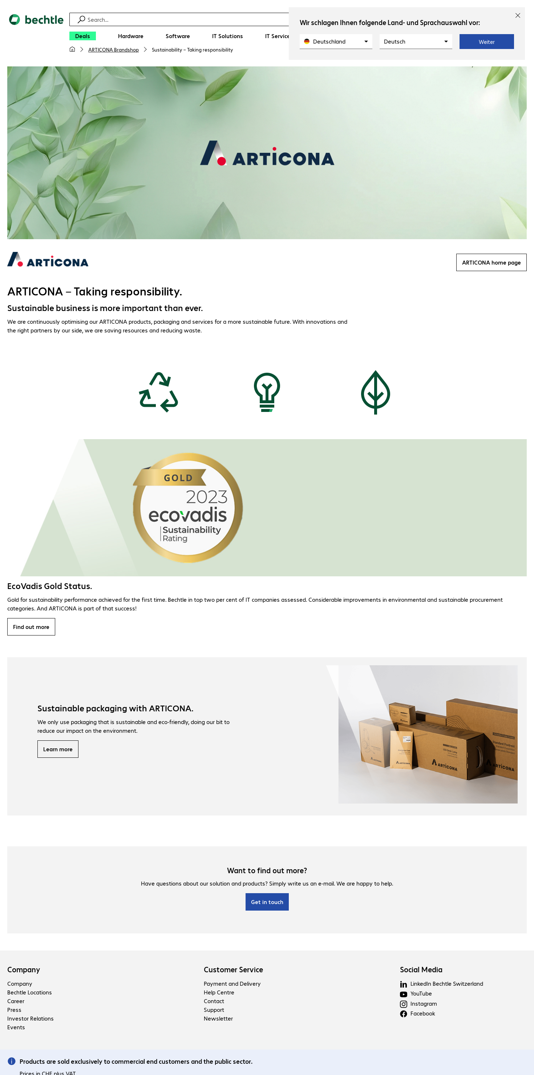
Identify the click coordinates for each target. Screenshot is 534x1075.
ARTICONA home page (491, 263)
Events (16, 1028)
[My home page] (72, 49)
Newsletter (218, 1019)
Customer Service (233, 970)
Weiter (487, 41)
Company (23, 970)
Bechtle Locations (29, 993)
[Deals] (82, 36)
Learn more (58, 750)
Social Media (421, 970)
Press (14, 1010)
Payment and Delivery (232, 984)
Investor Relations (30, 1019)
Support (214, 1010)
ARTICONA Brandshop (113, 49)
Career (15, 1002)
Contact (214, 1002)
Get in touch (267, 903)
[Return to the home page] (36, 36)
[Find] (272, 19)
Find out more (31, 627)
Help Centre (219, 993)
